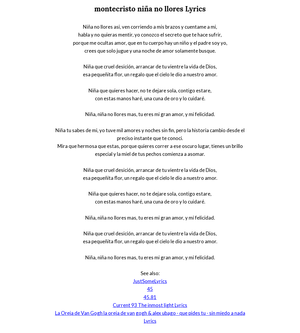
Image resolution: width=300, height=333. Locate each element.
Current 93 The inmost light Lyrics (150, 305)
